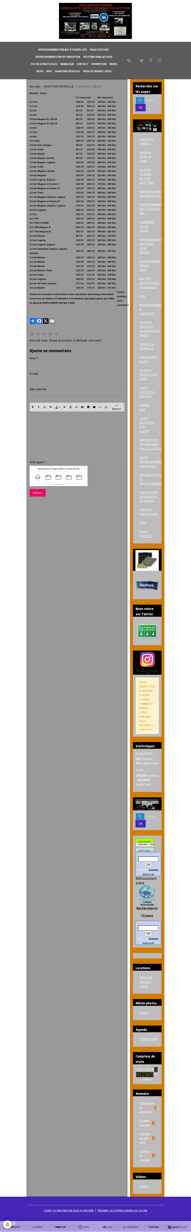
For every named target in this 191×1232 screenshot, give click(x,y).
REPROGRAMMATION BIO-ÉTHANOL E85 (62, 49)
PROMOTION (99, 64)
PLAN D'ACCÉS (145, 535)
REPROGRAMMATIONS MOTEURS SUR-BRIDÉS (149, 246)
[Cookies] (8, 1224)
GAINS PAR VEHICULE (67, 71)
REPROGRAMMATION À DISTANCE (149, 310)
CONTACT (82, 64)
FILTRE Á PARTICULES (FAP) (148, 375)
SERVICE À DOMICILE (147, 347)
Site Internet (37, 389)
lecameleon (153, 871)
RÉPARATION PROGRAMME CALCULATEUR (149, 445)
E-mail (33, 374)
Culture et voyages (147, 1156)
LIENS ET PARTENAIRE (148, 513)
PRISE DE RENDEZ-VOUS (97, 71)
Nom (32, 358)
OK (140, 107)
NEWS (113, 64)
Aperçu (116, 407)
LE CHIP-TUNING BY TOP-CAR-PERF (146, 176)
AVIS (49, 71)
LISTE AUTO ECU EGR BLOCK (147, 426)
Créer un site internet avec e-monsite (68, 1211)
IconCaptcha (57, 484)
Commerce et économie (148, 1108)
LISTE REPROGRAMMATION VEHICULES (149, 463)
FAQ (142, 297)
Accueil (34, 86)
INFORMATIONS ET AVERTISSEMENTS (149, 480)
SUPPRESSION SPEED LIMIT (149, 266)
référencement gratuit (144, 842)
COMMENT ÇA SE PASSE (147, 227)
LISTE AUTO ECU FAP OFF (147, 393)
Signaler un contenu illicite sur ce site (122, 1211)
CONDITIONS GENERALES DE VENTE (148, 498)
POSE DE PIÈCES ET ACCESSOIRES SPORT (149, 329)
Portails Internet (147, 1123)
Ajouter (38, 493)
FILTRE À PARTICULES (44, 64)
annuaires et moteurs (145, 851)
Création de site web (147, 1139)
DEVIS (39, 71)
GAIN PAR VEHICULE (59, 86)
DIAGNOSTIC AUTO (148, 360)
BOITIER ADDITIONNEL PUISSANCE (149, 284)
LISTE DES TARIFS (146, 142)
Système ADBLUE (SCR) (97, 57)
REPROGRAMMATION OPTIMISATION (58, 57)
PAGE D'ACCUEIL (99, 49)
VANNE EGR (67, 64)
